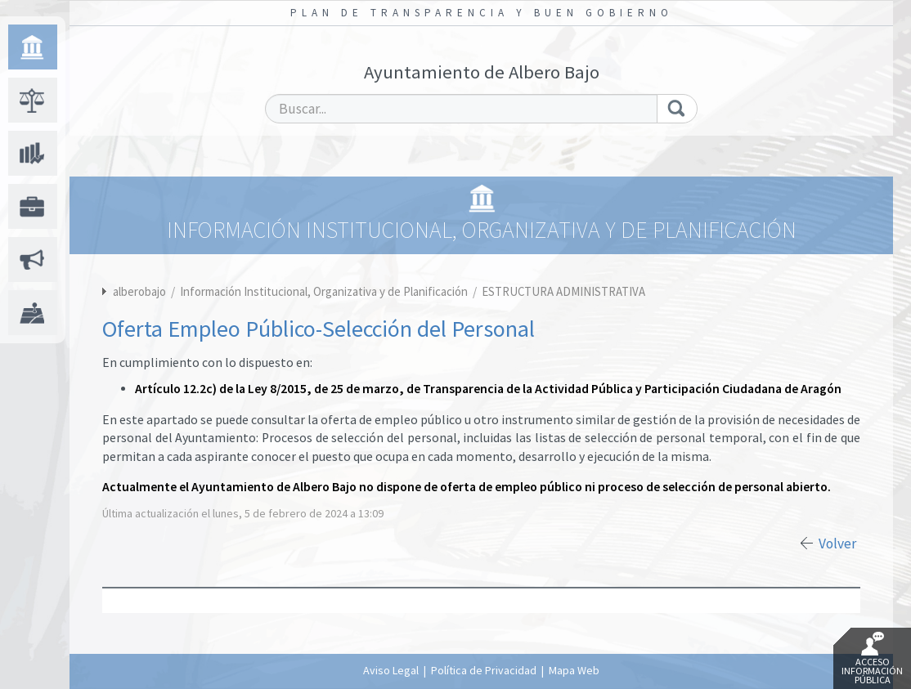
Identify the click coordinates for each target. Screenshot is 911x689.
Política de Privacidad (483, 670)
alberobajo (139, 291)
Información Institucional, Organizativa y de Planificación (325, 291)
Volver (837, 544)
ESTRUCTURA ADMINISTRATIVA (563, 291)
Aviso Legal (391, 670)
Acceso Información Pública (872, 659)
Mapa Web (574, 670)
